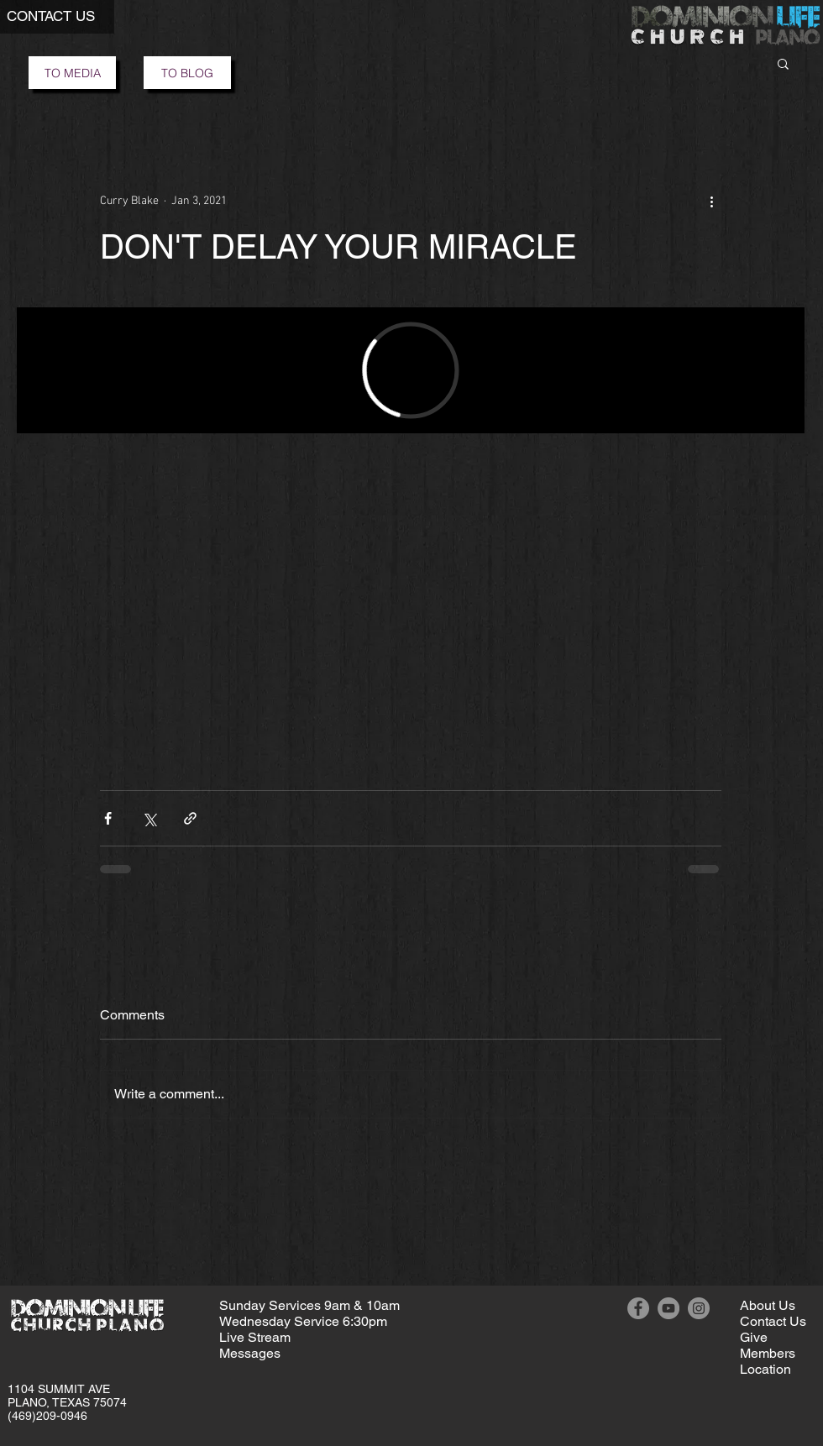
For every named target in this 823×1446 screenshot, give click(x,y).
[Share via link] (190, 818)
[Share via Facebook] (108, 818)
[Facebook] (638, 1308)
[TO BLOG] (187, 72)
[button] (783, 63)
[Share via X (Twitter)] (149, 818)
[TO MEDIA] (72, 72)
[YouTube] (668, 1308)
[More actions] (711, 201)
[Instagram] (699, 1308)
